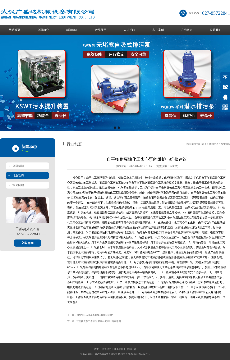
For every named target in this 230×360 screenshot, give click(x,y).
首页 (204, 144)
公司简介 (43, 29)
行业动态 (16, 175)
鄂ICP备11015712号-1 (139, 354)
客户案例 (158, 29)
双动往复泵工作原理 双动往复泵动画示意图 (98, 321)
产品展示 (100, 29)
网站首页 (14, 29)
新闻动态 (72, 29)
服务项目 (118, 349)
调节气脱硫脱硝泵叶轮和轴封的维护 (94, 315)
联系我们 (215, 29)
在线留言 (187, 29)
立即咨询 (27, 243)
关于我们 (106, 349)
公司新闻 (16, 165)
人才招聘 (129, 29)
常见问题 (16, 185)
